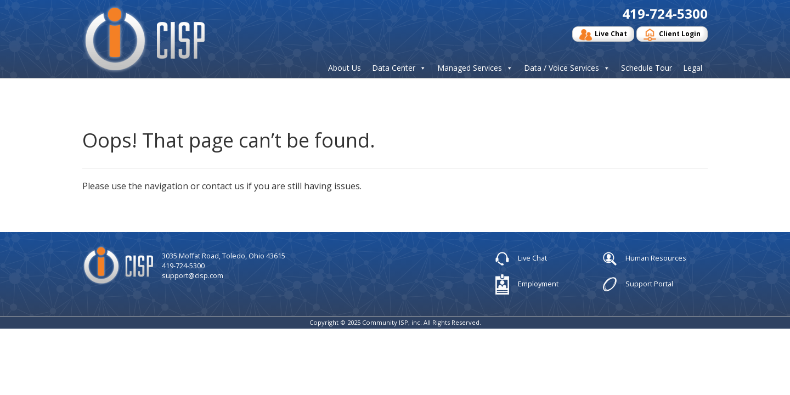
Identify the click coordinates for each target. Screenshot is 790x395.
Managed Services (469, 68)
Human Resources (644, 259)
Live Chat (603, 35)
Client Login (672, 35)
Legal (692, 68)
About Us (344, 68)
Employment (526, 284)
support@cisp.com (192, 275)
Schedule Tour (646, 68)
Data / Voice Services (561, 68)
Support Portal (638, 284)
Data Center (393, 68)
